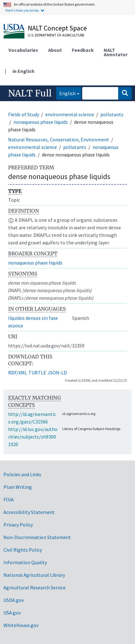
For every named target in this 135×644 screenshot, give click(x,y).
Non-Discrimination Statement (37, 537)
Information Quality (25, 562)
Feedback (83, 50)
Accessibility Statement (29, 512)
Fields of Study (23, 114)
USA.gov (12, 612)
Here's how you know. (22, 10)
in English (23, 71)
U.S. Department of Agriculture (56, 35)
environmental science (69, 114)
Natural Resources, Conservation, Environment (58, 139)
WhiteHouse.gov (20, 625)
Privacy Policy (18, 524)
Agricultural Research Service (34, 587)
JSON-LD (57, 372)
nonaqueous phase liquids (40, 122)
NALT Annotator (116, 52)
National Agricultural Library (34, 575)
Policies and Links (22, 474)
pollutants (111, 114)
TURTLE (37, 372)
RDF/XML (17, 372)
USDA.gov (13, 600)
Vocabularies (23, 50)
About (55, 50)
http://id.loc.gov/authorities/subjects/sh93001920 (33, 436)
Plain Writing (17, 487)
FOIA (8, 499)
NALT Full (30, 93)
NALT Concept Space (57, 28)
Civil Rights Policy (22, 550)
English (66, 92)
